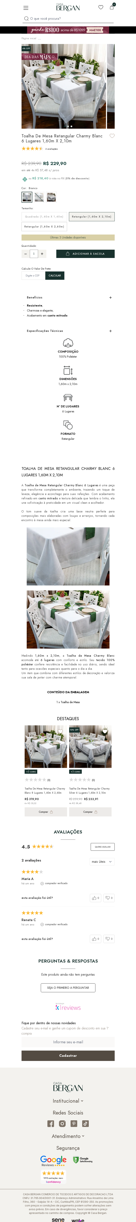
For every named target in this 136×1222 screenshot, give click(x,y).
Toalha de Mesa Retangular (99, 38)
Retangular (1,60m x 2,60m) (44, 225)
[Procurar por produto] (26, 18)
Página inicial (29, 38)
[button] (65, 125)
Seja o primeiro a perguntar (68, 986)
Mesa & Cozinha (50, 38)
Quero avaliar (102, 845)
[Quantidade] (34, 252)
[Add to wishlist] (112, 134)
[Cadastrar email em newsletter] (68, 1054)
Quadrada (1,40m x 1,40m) (44, 215)
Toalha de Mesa (71, 38)
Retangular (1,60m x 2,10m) (91, 215)
